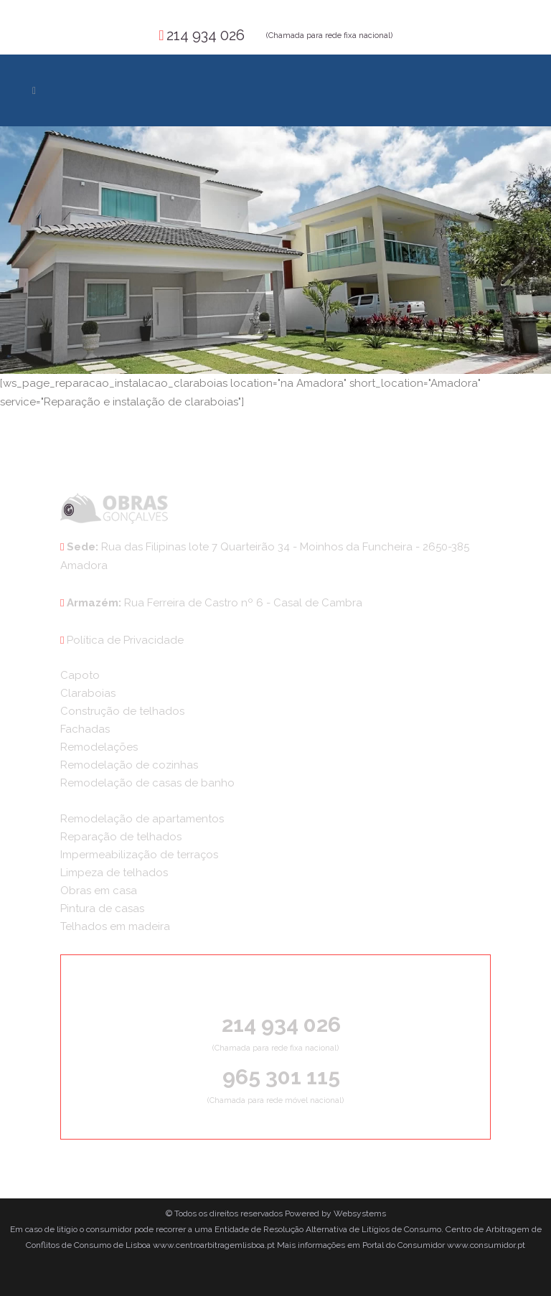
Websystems (360, 1213)
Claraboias (88, 693)
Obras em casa (98, 890)
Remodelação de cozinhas (129, 765)
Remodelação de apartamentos (142, 818)
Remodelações (99, 747)
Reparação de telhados (121, 836)
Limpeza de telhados (114, 872)
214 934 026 (205, 35)
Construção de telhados (122, 711)
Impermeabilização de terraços (139, 854)
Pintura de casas (102, 908)
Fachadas (85, 729)
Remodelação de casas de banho (147, 782)
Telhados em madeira (115, 926)
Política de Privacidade (125, 640)
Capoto (80, 675)
